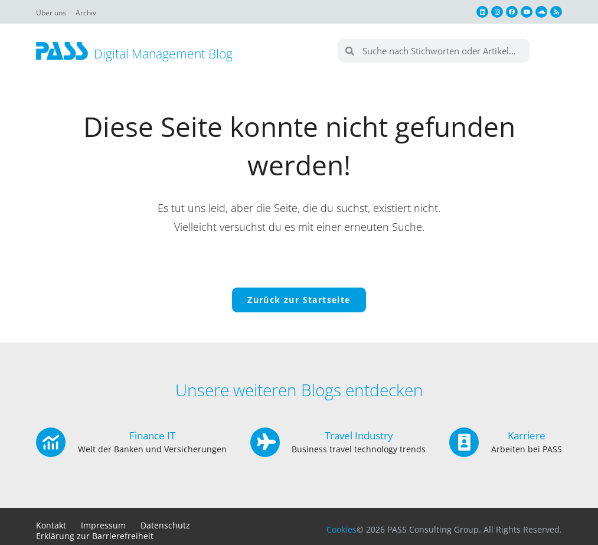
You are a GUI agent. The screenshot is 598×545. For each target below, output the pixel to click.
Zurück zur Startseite (298, 305)
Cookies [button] (341, 535)
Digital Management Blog (172, 53)
